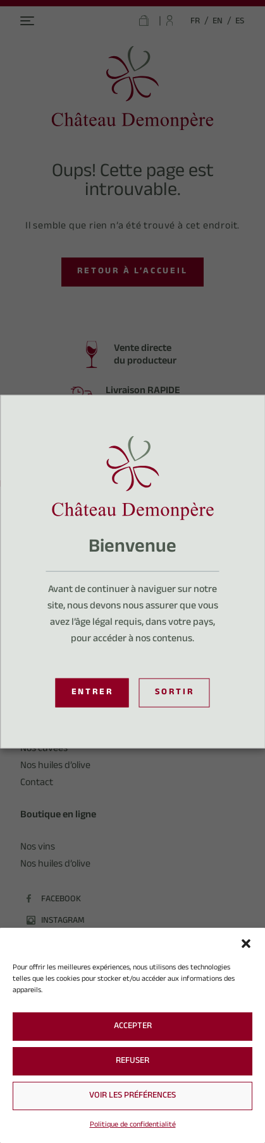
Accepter (133, 1026)
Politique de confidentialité (133, 1125)
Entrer (92, 693)
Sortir (174, 693)
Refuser (132, 1061)
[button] (246, 943)
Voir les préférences (132, 1096)
